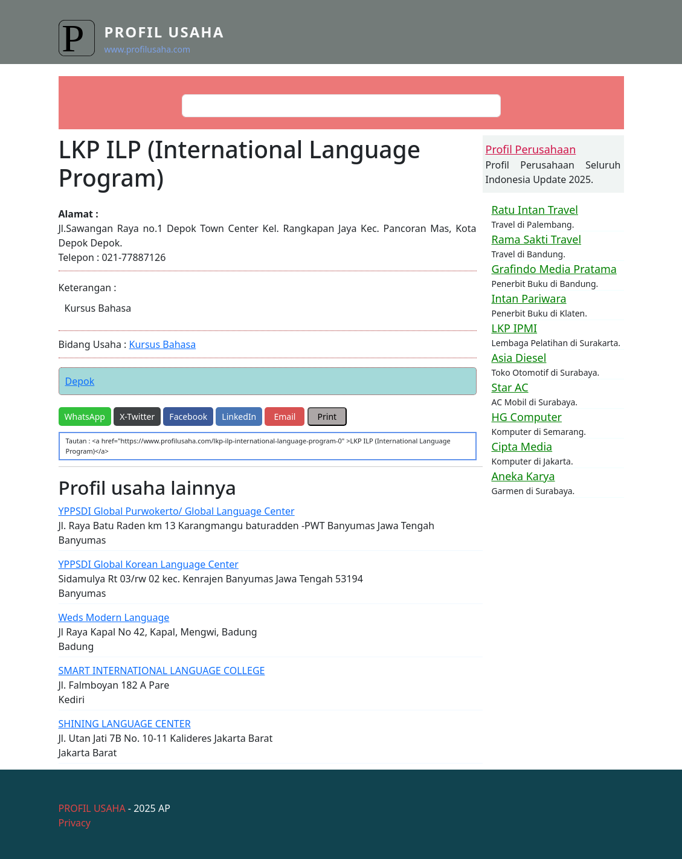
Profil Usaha (165, 32)
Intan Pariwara (529, 298)
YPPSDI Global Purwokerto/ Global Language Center (177, 511)
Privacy (75, 822)
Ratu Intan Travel (535, 209)
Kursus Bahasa (162, 344)
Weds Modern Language (114, 617)
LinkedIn (239, 416)
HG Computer (527, 417)
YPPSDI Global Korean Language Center (149, 564)
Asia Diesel (519, 357)
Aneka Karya (523, 476)
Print (327, 416)
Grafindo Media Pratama (554, 269)
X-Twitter (137, 416)
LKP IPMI (515, 328)
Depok (80, 381)
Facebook (188, 416)
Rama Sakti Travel (537, 239)
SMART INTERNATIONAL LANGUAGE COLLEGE (162, 670)
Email (284, 416)
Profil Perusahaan (531, 149)
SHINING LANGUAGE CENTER (125, 723)
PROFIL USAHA (92, 808)
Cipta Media (522, 446)
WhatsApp (85, 416)
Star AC (510, 387)
